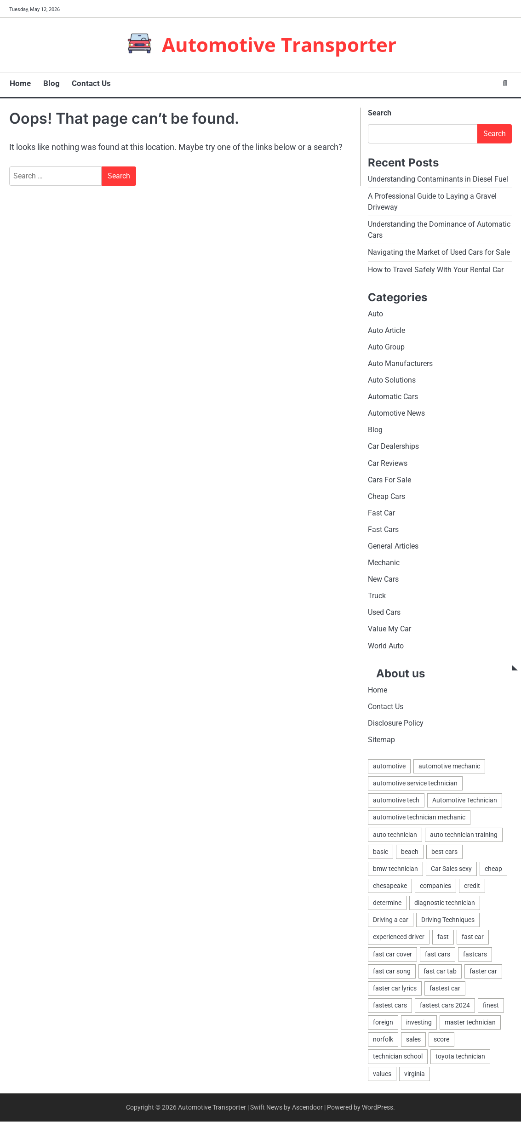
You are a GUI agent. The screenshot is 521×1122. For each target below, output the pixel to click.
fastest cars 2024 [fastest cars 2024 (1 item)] (445, 1005)
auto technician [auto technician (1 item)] (395, 835)
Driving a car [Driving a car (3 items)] (390, 920)
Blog (50, 83)
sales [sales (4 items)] (413, 1040)
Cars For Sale (389, 479)
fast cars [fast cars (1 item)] (437, 954)
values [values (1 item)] (382, 1074)
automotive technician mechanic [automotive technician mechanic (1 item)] (419, 818)
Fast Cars (383, 530)
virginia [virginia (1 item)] (414, 1074)
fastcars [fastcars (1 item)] (475, 954)
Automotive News (396, 413)
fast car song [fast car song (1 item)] (392, 971)
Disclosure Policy (396, 723)
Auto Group (386, 347)
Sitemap (381, 740)
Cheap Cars (386, 496)
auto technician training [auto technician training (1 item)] (464, 835)
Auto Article (386, 330)
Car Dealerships (393, 446)
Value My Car (389, 629)
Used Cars (384, 613)
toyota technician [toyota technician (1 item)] (460, 1057)
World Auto (386, 646)
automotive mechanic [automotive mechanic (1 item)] (449, 767)
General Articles (393, 546)
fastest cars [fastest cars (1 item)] (390, 1005)
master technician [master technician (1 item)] (470, 1023)
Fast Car (381, 513)
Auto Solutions (392, 380)
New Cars (383, 579)
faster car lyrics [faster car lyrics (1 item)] (395, 988)
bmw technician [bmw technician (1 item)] (395, 869)
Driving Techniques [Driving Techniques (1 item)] (448, 920)
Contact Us (90, 83)
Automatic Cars (393, 397)
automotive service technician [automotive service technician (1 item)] (415, 784)
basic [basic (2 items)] (380, 852)
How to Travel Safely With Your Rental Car (436, 269)
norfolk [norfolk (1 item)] (383, 1040)
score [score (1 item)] (441, 1040)
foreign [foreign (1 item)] (383, 1023)
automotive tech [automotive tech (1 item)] (396, 801)
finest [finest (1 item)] (491, 1005)
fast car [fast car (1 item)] (473, 937)
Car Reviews (387, 463)
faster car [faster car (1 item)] (483, 971)
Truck (377, 596)
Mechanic (384, 563)
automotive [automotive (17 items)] (389, 767)
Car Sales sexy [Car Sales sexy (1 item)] (451, 869)
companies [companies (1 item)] (435, 886)
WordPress (377, 1107)
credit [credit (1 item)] (472, 886)
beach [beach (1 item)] (409, 852)
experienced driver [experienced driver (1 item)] (398, 937)
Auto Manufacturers (400, 363)
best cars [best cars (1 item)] (444, 852)
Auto (375, 313)
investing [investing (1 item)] (419, 1023)
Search (379, 113)
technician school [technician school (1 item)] (398, 1057)
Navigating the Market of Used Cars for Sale (439, 252)
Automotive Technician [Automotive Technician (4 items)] (464, 801)
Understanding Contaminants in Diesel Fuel (438, 179)
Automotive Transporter (279, 44)
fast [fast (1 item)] (443, 937)
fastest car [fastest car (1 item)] (444, 988)
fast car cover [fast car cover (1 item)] (392, 954)
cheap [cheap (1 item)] (493, 869)
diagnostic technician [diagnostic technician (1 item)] (444, 903)
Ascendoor (307, 1107)
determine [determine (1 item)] (387, 903)
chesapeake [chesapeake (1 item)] (390, 886)
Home (19, 83)
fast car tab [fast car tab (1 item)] (440, 971)
